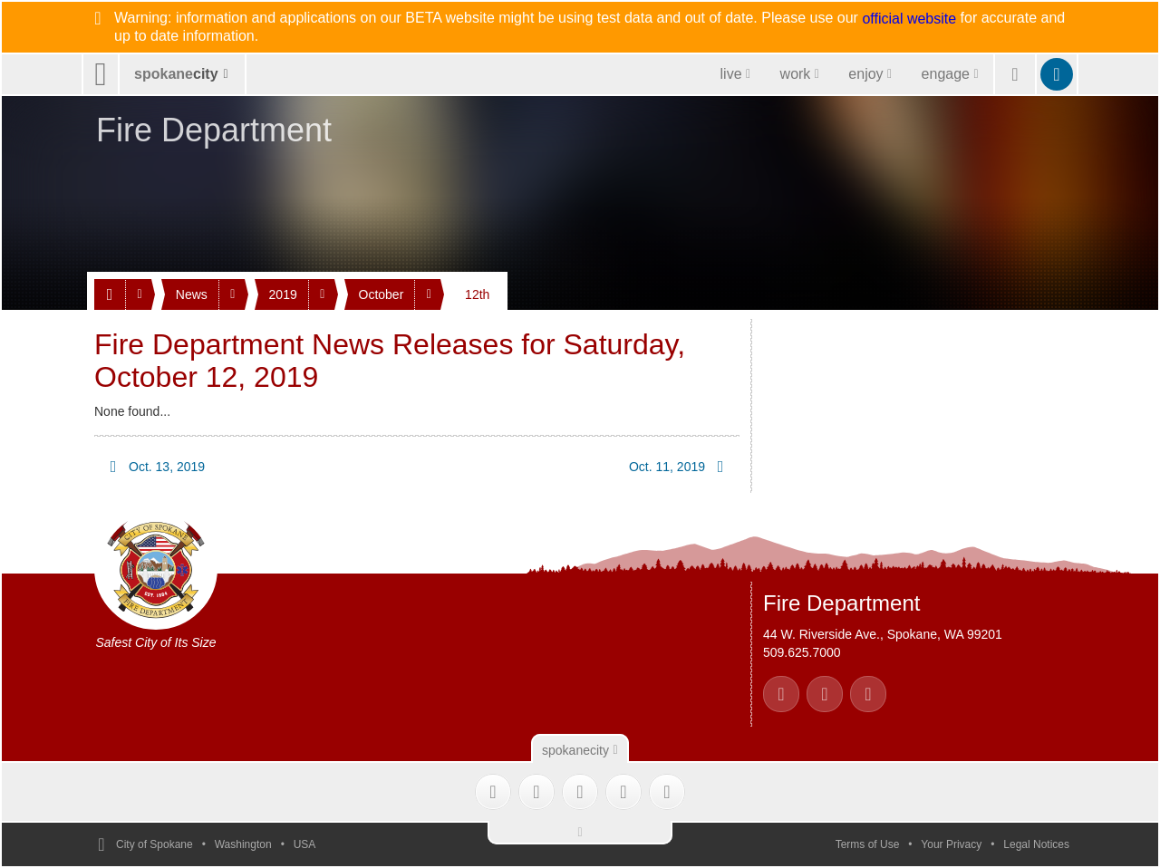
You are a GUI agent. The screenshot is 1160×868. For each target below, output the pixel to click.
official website (909, 19)
